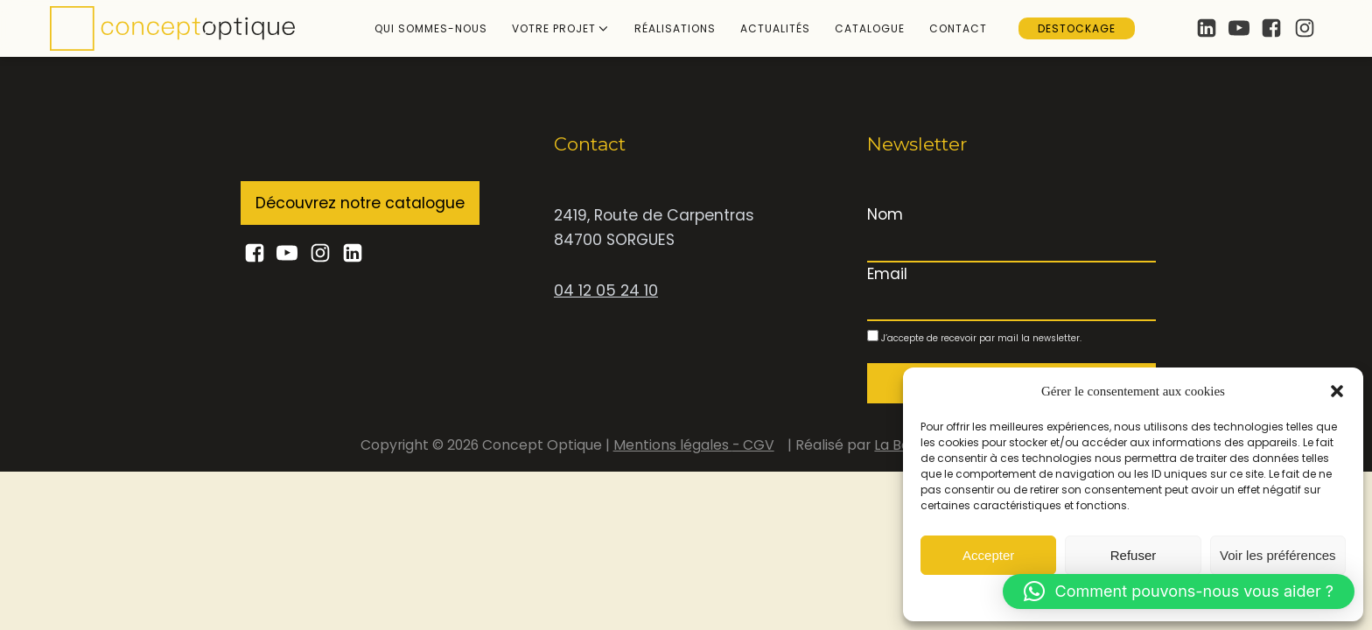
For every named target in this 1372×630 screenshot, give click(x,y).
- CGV (753, 445)
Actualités (775, 28)
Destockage (1077, 28)
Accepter (988, 555)
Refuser (1133, 555)
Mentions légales (672, 445)
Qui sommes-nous (430, 28)
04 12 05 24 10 (606, 290)
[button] (1337, 391)
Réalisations (675, 28)
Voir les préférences (1278, 555)
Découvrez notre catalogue (360, 203)
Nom (885, 214)
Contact (958, 28)
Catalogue (870, 28)
